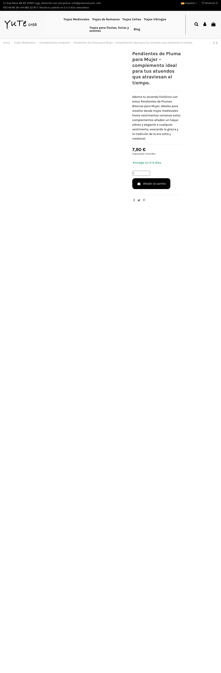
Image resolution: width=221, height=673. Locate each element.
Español (189, 3)
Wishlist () (210, 3)
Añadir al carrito (151, 184)
